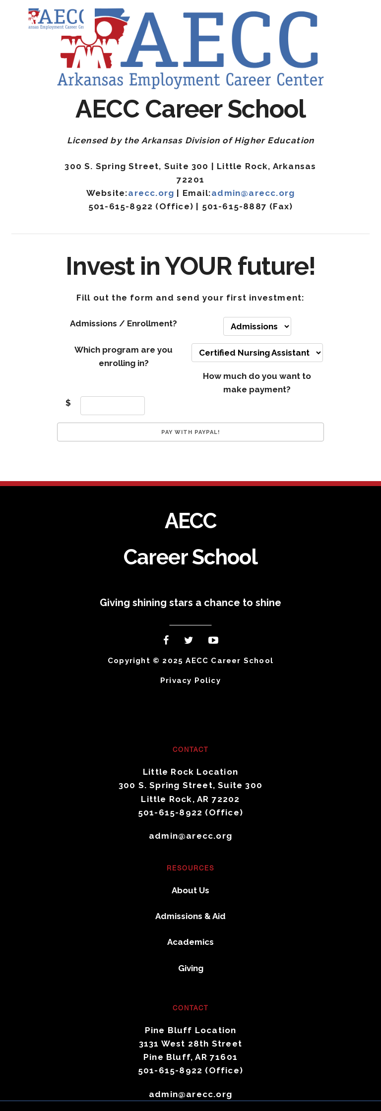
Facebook (167, 642)
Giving (190, 968)
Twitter (190, 642)
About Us (190, 890)
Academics (190, 942)
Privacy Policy (190, 680)
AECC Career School (63, 17)
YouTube (215, 642)
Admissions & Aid (190, 916)
